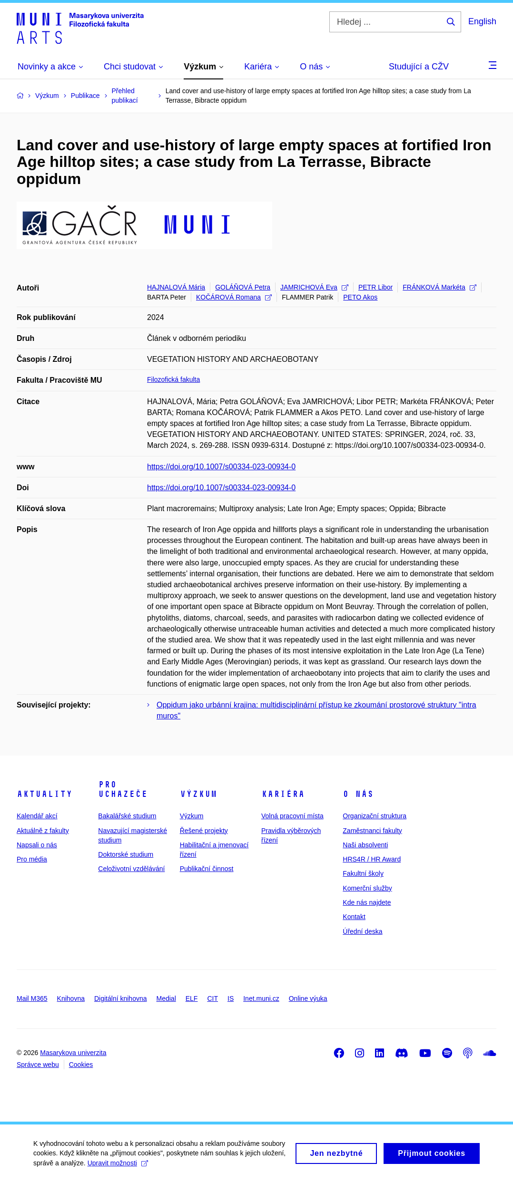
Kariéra (283, 794)
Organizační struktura (374, 816)
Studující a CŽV (419, 66)
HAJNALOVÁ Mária (176, 287)
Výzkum (198, 794)
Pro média (32, 859)
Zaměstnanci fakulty (372, 830)
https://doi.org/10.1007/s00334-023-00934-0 (221, 467)
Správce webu (38, 1064)
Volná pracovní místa (292, 816)
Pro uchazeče (123, 789)
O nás (358, 794)
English (482, 21)
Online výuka (308, 998)
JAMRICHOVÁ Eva (314, 287)
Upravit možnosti (118, 1165)
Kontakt (354, 916)
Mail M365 (32, 998)
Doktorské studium (125, 854)
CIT (212, 998)
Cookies (81, 1064)
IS (230, 998)
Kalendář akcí (37, 816)
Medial (166, 998)
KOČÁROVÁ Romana (234, 297)
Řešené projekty (204, 830)
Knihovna (71, 998)
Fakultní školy (363, 873)
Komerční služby (367, 888)
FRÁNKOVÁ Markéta (439, 287)
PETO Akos (360, 297)
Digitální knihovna (120, 998)
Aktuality (44, 794)
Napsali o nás (37, 845)
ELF (192, 998)
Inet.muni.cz (261, 998)
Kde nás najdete (367, 902)
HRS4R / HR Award (372, 859)
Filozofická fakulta (173, 379)
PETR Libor (375, 287)
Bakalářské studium (127, 816)
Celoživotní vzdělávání (131, 868)
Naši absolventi (365, 845)
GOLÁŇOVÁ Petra (242, 287)
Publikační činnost (207, 868)
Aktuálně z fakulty (43, 830)
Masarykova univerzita (73, 1052)
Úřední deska (362, 931)
